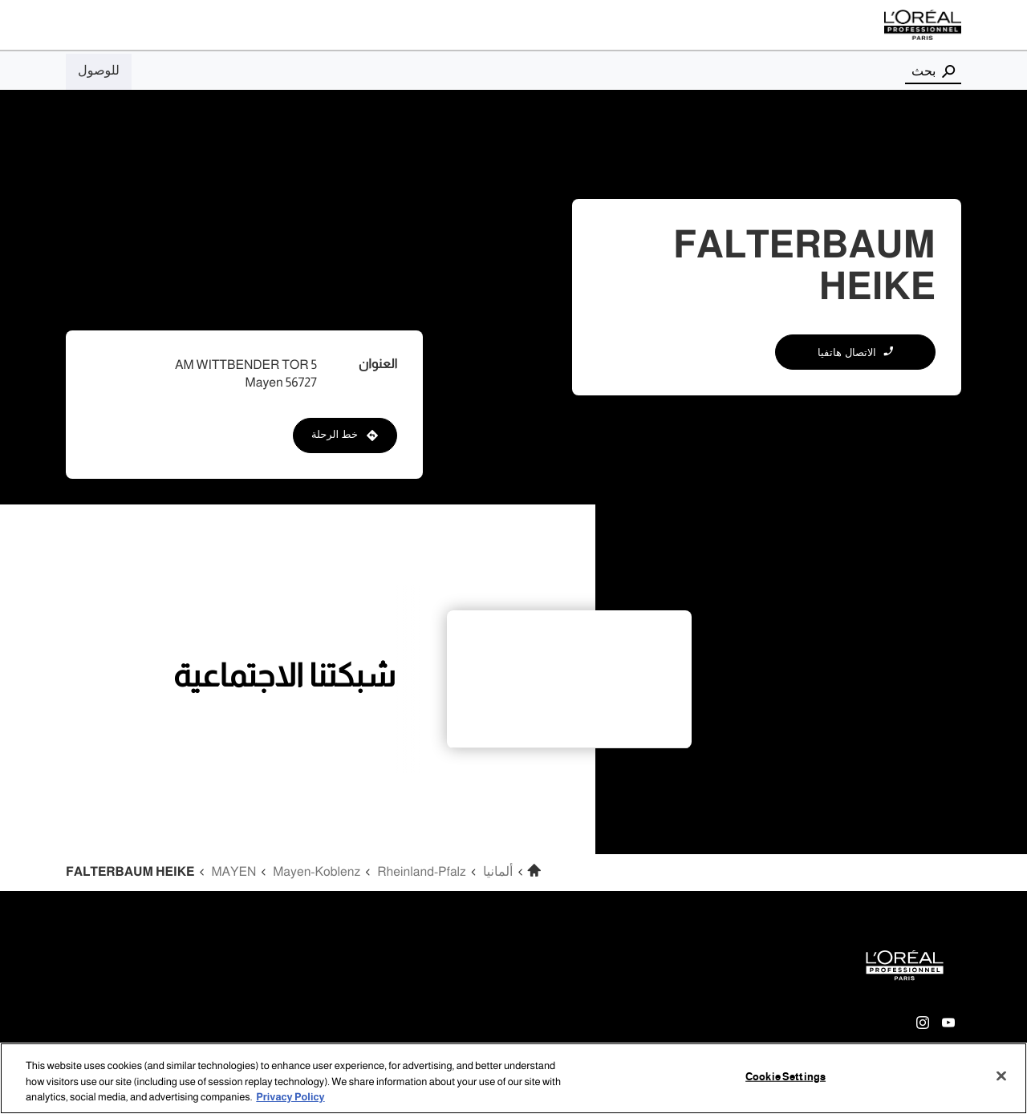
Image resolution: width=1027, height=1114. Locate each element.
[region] (513, 1078)
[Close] (1001, 1075)
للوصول (99, 70)
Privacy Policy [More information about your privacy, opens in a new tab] (290, 1097)
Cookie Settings (785, 1076)
